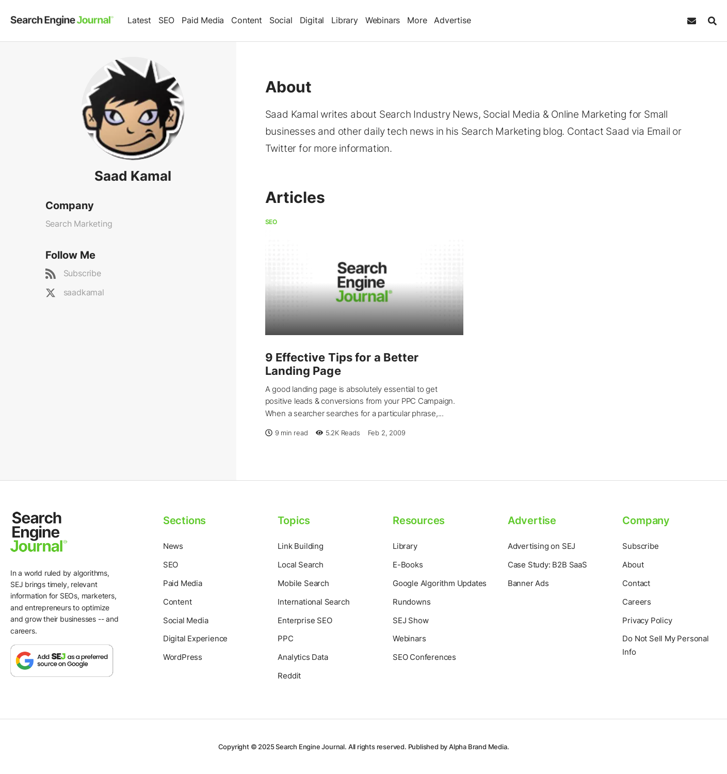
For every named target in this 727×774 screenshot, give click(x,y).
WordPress (182, 657)
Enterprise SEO (305, 620)
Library (344, 20)
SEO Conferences (424, 657)
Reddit (289, 676)
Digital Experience (195, 638)
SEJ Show (410, 620)
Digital (312, 20)
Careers (636, 602)
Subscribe (82, 273)
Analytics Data (303, 657)
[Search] (710, 21)
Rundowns (411, 602)
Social (281, 20)
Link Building (300, 546)
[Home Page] (62, 20)
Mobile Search (303, 583)
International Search (313, 602)
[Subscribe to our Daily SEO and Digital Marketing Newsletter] (691, 21)
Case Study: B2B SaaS (547, 565)
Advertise (452, 20)
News (173, 546)
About (632, 565)
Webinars (382, 20)
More (417, 20)
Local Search (301, 565)
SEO (166, 20)
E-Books (408, 565)
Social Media (185, 620)
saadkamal (83, 292)
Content (246, 20)
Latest (139, 20)
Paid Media (203, 20)
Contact (636, 583)
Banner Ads (528, 583)
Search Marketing (78, 223)
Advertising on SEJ (541, 546)
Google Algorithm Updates (440, 583)
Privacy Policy (647, 620)
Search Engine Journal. (311, 747)
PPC (285, 638)
